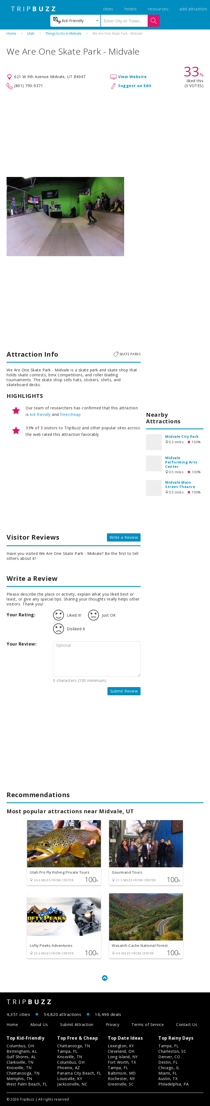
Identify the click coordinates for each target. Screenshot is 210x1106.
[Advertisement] (105, 133)
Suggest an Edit (135, 85)
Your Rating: (21, 614)
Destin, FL (168, 1062)
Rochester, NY (121, 1078)
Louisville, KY (69, 1078)
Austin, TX (167, 1078)
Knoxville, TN (19, 1067)
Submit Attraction (77, 1024)
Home (11, 33)
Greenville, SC (121, 1084)
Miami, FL (167, 1073)
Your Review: (21, 644)
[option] (65, 216)
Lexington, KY (121, 1045)
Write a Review (124, 537)
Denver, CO (169, 1056)
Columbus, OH (20, 1045)
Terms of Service (148, 1024)
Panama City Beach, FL (79, 1073)
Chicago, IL (169, 1067)
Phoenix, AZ (68, 1067)
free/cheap (70, 414)
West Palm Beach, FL (27, 1084)
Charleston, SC (172, 1051)
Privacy (112, 1024)
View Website (132, 76)
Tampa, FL (67, 1051)
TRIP (34, 8)
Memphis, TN (19, 1078)
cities (108, 8)
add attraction (193, 8)
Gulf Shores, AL (21, 1056)
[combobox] (75, 21)
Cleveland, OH (121, 1051)
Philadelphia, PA (173, 1084)
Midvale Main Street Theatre (180, 484)
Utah (30, 33)
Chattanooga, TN (23, 1073)
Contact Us (186, 1024)
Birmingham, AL (22, 1051)
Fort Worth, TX (122, 1062)
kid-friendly (40, 414)
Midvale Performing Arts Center (181, 462)
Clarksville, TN (20, 1062)
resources (158, 8)
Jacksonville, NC (72, 1084)
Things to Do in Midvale (63, 33)
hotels (130, 8)
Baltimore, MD (122, 1073)
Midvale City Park (182, 436)
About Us (39, 1024)
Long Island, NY (123, 1056)
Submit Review (124, 691)
